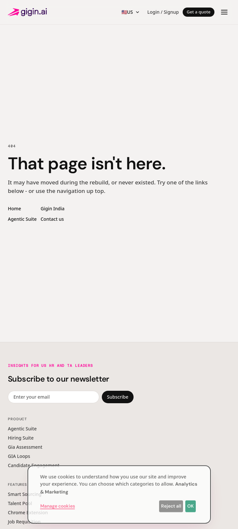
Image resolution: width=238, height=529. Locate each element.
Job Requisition (24, 522)
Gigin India (52, 208)
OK (190, 504)
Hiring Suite (21, 438)
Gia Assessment (25, 447)
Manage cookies (57, 504)
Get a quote (199, 12)
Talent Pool (20, 503)
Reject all (171, 504)
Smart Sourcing (25, 494)
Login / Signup (163, 12)
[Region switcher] (130, 12)
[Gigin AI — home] (27, 12)
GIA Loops (19, 456)
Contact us (52, 219)
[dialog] (119, 492)
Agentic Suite (22, 219)
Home (14, 208)
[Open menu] (224, 12)
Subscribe (117, 397)
